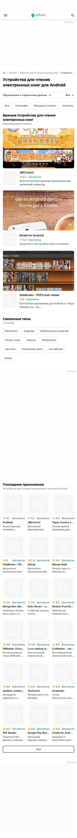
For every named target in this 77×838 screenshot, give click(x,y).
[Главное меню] (5, 15)
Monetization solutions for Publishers (23, 812)
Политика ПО (10, 821)
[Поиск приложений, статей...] (73, 15)
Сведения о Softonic (15, 768)
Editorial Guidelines (13, 787)
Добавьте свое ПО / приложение (22, 792)
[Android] (13, 72)
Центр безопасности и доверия (21, 773)
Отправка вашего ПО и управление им (26, 816)
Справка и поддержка (16, 778)
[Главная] (4, 72)
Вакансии (8, 782)
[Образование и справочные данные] (39, 72)
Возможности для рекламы (19, 826)
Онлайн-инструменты (16, 797)
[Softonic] (38, 15)
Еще (38, 623)
